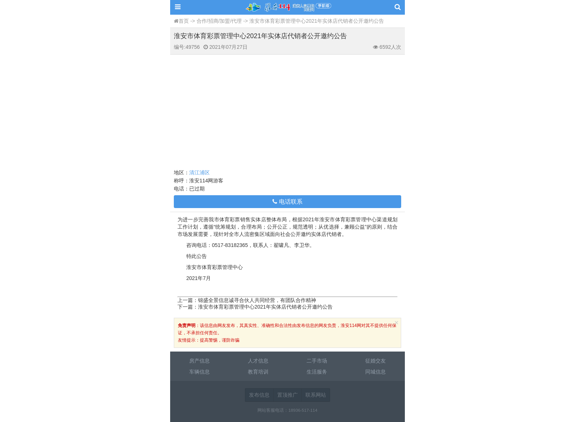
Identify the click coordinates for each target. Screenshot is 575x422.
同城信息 (375, 372)
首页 (184, 21)
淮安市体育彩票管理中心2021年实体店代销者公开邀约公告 (265, 307)
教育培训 (258, 372)
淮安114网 (287, 7)
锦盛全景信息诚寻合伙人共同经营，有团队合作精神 (257, 300)
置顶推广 (287, 395)
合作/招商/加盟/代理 (219, 21)
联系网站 (315, 395)
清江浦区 (199, 172)
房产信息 (199, 361)
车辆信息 (199, 372)
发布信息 (259, 395)
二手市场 (317, 361)
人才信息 (258, 361)
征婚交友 (375, 361)
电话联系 (287, 202)
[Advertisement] (287, 109)
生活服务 (317, 372)
